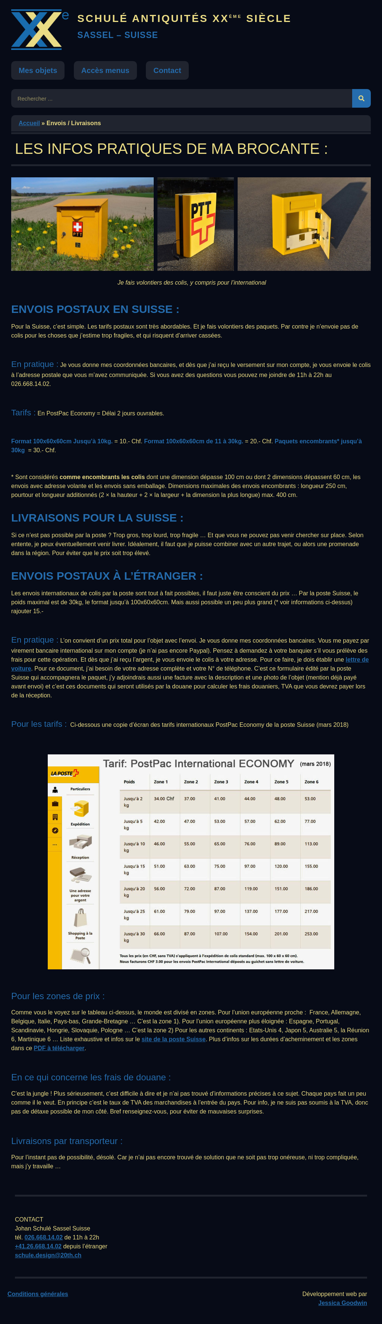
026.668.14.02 (44, 1237)
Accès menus (105, 70)
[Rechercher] (361, 98)
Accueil (29, 123)
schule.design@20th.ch (48, 1255)
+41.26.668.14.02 (38, 1246)
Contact (167, 70)
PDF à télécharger (59, 1048)
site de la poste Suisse (174, 1039)
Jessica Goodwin (342, 1303)
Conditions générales (37, 1294)
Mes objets (38, 70)
